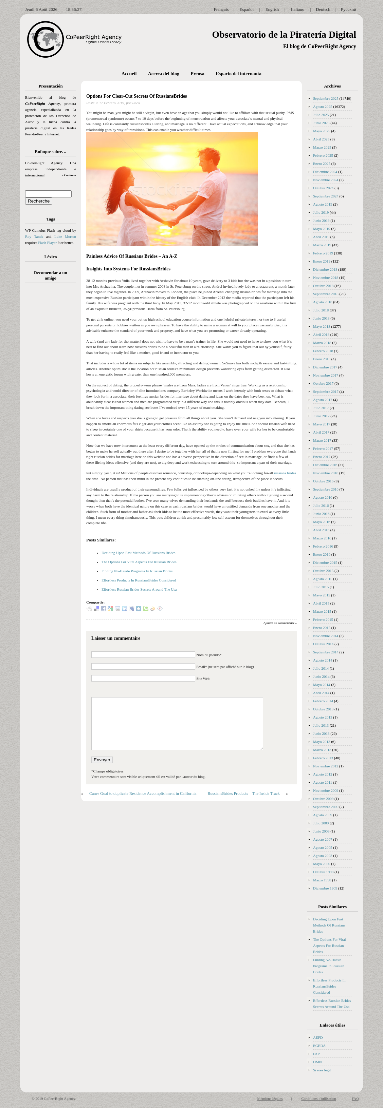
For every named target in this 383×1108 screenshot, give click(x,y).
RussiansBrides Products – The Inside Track (244, 793)
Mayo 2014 (321, 685)
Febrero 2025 (323, 155)
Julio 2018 (321, 310)
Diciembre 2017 (325, 367)
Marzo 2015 (322, 611)
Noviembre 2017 (325, 375)
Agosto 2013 (322, 717)
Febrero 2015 (323, 619)
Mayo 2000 (321, 864)
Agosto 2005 (322, 847)
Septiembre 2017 (326, 391)
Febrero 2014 (323, 701)
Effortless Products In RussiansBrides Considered (139, 580)
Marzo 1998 (322, 880)
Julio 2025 (321, 115)
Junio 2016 (321, 514)
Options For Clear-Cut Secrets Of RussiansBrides (136, 96)
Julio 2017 (321, 408)
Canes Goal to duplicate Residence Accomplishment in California (143, 793)
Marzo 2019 (322, 245)
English (272, 9)
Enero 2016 (321, 554)
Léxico (50, 256)
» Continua (69, 175)
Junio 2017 (321, 416)
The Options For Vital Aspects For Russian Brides (139, 562)
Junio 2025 (321, 123)
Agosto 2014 (322, 660)
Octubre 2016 (323, 481)
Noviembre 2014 (325, 636)
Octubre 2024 (323, 188)
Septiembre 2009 (326, 807)
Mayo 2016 (321, 522)
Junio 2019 (321, 220)
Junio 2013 (321, 733)
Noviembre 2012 (325, 766)
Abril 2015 (321, 603)
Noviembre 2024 (325, 180)
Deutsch (323, 9)
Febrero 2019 (323, 253)
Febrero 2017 (323, 448)
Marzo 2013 (322, 750)
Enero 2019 (321, 261)
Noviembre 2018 (325, 277)
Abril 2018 (321, 334)
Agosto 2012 (322, 774)
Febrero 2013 (323, 758)
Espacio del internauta (238, 73)
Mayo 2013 (321, 742)
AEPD (318, 1037)
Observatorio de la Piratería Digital (284, 34)
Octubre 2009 (323, 799)
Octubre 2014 (323, 644)
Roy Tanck (34, 236)
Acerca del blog (163, 73)
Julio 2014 (321, 668)
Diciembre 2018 (325, 269)
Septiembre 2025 (326, 98)
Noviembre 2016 (325, 473)
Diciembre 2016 (325, 465)
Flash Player (47, 243)
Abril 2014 (321, 693)
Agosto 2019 (322, 204)
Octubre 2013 (323, 709)
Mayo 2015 (321, 595)
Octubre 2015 (323, 571)
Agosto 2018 (322, 302)
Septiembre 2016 (326, 489)
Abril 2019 (321, 237)
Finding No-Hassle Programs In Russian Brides (137, 571)
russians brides (285, 473)
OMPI (318, 1062)
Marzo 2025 (322, 147)
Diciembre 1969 (325, 888)
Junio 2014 (321, 676)
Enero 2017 (321, 457)
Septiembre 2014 (326, 652)
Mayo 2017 (321, 424)
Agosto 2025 (322, 106)
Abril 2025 (321, 139)
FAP (316, 1054)
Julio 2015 (321, 587)
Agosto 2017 (322, 400)
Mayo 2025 (321, 131)
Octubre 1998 (323, 872)
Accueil (129, 73)
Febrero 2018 (323, 351)
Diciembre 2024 (325, 172)
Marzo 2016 (322, 538)
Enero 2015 (321, 628)
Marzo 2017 (322, 440)
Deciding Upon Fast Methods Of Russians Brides (139, 553)
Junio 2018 (321, 318)
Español (247, 9)
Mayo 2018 (321, 326)
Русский (349, 9)
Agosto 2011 (322, 782)
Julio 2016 (321, 505)
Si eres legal (322, 1070)
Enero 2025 (321, 163)
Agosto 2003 (322, 856)
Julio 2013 (321, 725)
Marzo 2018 (322, 343)
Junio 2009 (321, 831)
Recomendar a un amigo (50, 275)
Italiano (298, 9)
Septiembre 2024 (326, 196)
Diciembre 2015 (325, 562)
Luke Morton (65, 236)
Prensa (197, 73)
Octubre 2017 (323, 383)
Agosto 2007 (322, 839)
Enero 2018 (321, 359)
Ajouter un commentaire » (280, 623)
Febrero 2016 (323, 546)
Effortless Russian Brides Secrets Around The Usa (139, 589)
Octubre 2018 (323, 286)
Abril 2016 (321, 530)
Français (221, 9)
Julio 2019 (321, 212)
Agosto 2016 (322, 497)
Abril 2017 (321, 432)
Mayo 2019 (321, 229)
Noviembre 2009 (325, 790)
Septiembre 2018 (326, 294)
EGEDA (319, 1046)
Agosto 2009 (322, 815)
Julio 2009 (321, 823)
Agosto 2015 (322, 579)
